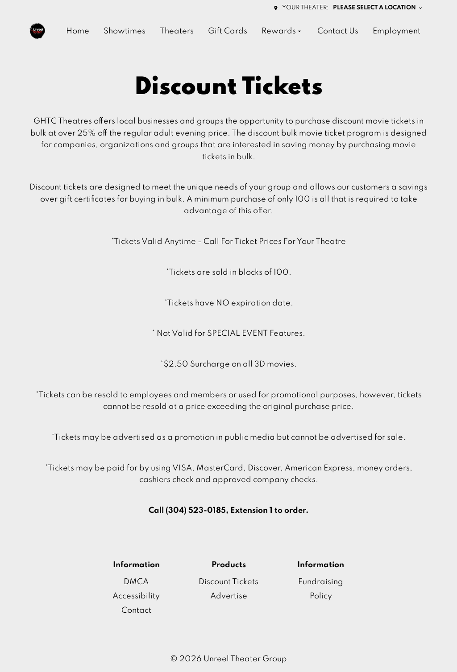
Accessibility (136, 596)
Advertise (228, 596)
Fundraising (320, 582)
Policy (321, 596)
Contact (136, 610)
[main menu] (243, 31)
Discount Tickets (228, 582)
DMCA (136, 582)
